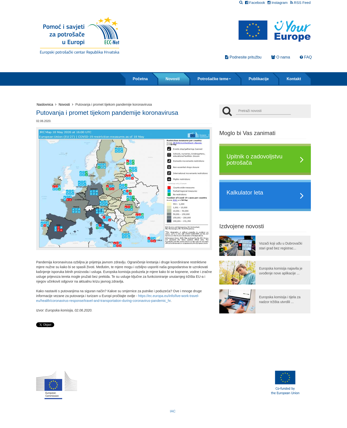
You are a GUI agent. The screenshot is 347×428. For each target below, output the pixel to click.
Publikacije (259, 79)
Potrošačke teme (214, 79)
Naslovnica (46, 104)
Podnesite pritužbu (243, 57)
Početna (140, 79)
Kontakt (294, 79)
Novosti (173, 79)
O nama (280, 57)
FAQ (306, 57)
